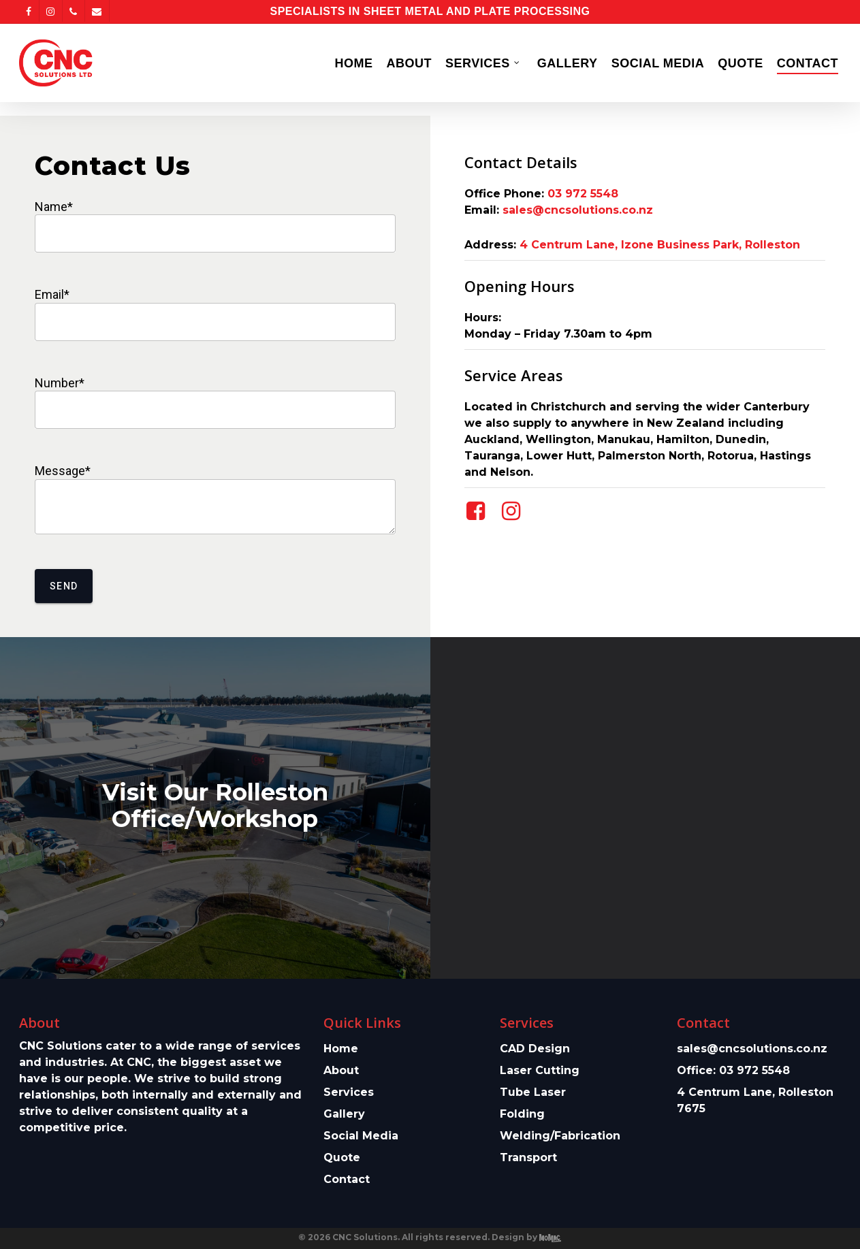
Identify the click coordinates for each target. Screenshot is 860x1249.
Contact (346, 1179)
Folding (522, 1113)
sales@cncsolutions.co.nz (578, 210)
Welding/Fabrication (560, 1135)
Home (340, 1048)
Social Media (360, 1135)
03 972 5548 (582, 193)
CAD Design (535, 1048)
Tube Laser (533, 1092)
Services (348, 1092)
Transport (528, 1157)
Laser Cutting (539, 1070)
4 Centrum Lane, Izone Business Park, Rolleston (660, 244)
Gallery (344, 1113)
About (341, 1070)
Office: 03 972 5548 (733, 1070)
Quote (341, 1157)
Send (64, 586)
